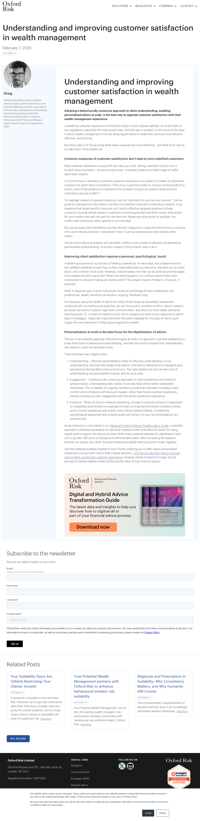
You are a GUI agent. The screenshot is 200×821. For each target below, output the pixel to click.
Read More (46, 719)
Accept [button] (148, 813)
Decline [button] (162, 813)
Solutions (76, 765)
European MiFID (80, 778)
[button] (122, 6)
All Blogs (18, 738)
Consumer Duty (80, 772)
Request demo (79, 785)
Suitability (9, 53)
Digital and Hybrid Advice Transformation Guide (139, 425)
